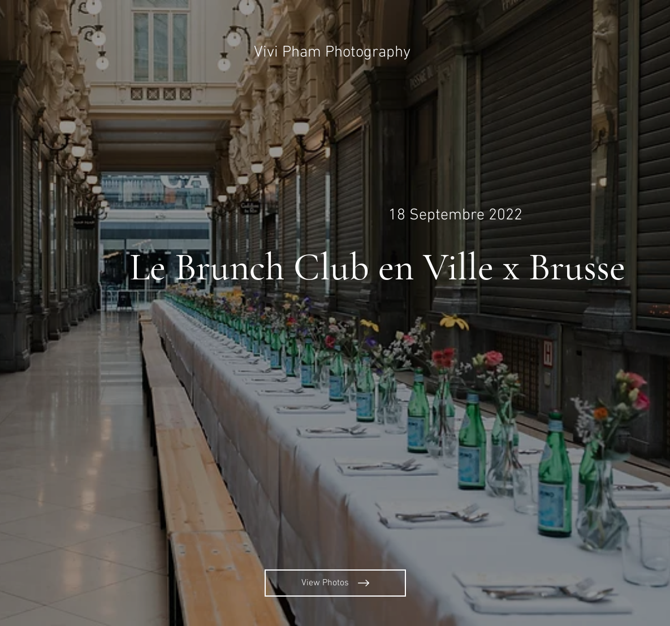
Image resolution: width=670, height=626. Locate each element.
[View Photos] (335, 583)
